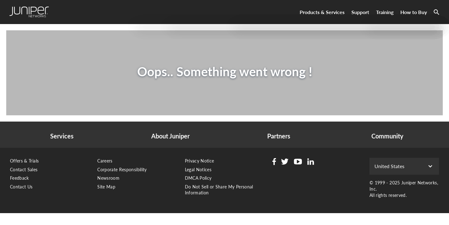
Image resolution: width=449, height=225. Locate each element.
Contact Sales (24, 169)
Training (384, 12)
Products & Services (322, 12)
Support (360, 12)
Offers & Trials (24, 160)
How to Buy (413, 12)
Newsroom (108, 178)
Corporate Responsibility (122, 169)
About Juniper (170, 136)
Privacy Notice (199, 160)
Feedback (19, 178)
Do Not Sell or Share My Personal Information (219, 190)
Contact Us (21, 186)
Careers (104, 160)
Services (62, 136)
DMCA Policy (198, 178)
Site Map (106, 186)
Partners (278, 136)
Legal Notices (198, 169)
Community (387, 136)
